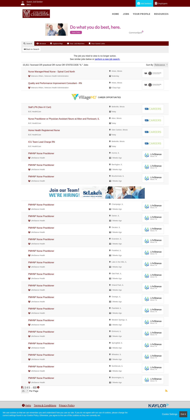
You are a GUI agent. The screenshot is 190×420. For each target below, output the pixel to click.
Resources (161, 13)
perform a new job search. (107, 59)
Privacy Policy (67, 405)
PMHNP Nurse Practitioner (41, 153)
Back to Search (31, 49)
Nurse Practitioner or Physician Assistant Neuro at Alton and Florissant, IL (63, 119)
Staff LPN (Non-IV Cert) (39, 107)
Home (115, 13)
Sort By (149, 65)
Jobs (126, 13)
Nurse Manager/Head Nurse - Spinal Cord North (51, 71)
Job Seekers (144, 3)
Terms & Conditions (45, 405)
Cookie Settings (169, 414)
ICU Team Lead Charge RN (41, 142)
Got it (183, 414)
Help (26, 405)
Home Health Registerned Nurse (44, 130)
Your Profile (141, 13)
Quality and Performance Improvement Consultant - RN (55, 83)
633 (35, 387)
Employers (161, 3)
